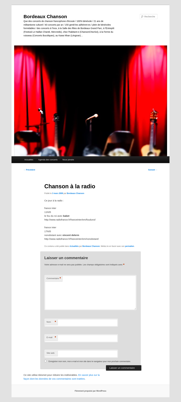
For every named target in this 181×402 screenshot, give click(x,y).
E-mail (51, 337)
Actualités (28, 159)
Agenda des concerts (47, 159)
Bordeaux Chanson (45, 16)
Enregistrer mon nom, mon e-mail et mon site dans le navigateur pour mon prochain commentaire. (89, 361)
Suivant (152, 170)
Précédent (29, 170)
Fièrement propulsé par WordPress (90, 391)
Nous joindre (68, 159)
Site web (50, 353)
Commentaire (54, 278)
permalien (129, 246)
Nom (51, 322)
